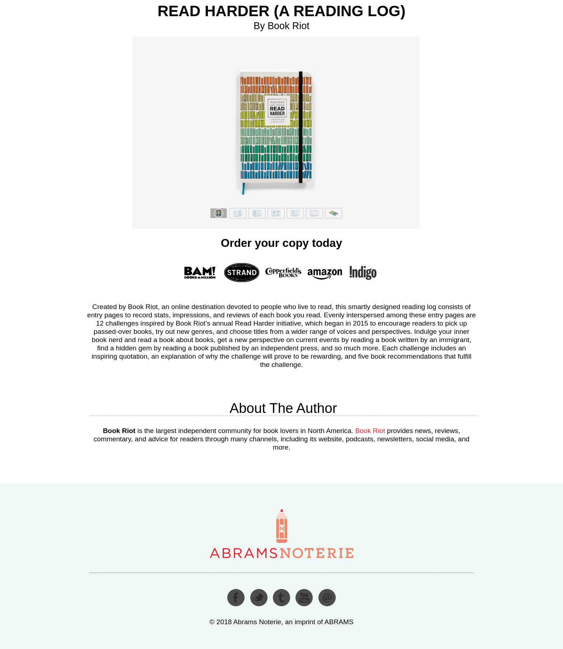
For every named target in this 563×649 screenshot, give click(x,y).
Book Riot (370, 430)
